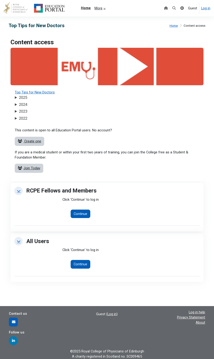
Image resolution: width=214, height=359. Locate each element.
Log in (205, 8)
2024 (23, 104)
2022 (23, 118)
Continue (80, 214)
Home (174, 25)
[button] (18, 191)
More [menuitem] (98, 8)
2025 (23, 97)
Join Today (29, 168)
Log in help (197, 312)
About (200, 322)
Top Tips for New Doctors (35, 92)
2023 (23, 111)
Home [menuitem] (86, 8)
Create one (29, 141)
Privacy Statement (191, 317)
